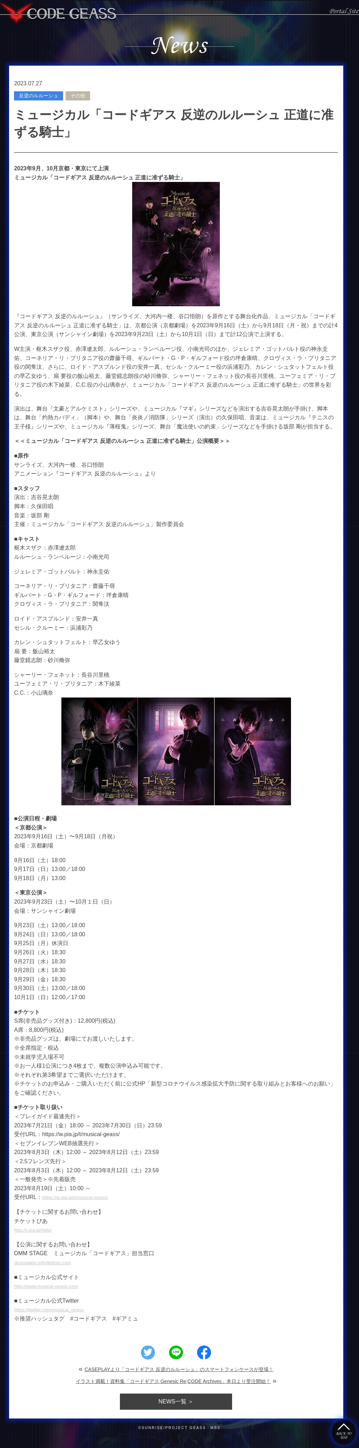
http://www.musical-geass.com (51, 1286)
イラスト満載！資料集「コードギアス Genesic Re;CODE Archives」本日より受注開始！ (173, 1381)
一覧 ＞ (176, 1401)
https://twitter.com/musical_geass (55, 1309)
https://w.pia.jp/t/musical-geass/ (81, 1197)
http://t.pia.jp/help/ (36, 1230)
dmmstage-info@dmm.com (47, 1262)
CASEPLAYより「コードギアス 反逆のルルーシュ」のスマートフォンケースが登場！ (178, 1369)
